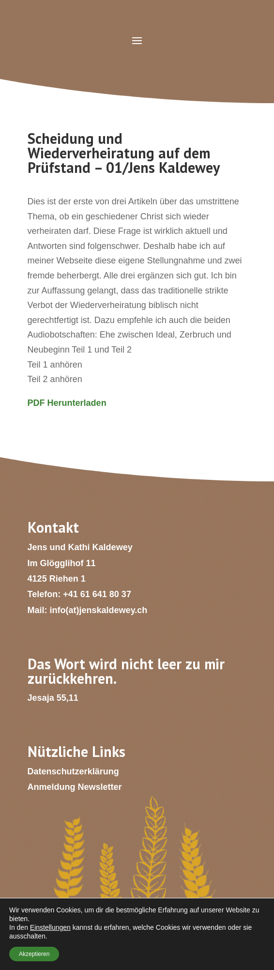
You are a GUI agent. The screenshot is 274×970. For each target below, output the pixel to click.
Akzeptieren (34, 954)
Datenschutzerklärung (73, 771)
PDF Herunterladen (67, 403)
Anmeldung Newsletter (75, 787)
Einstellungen (50, 927)
